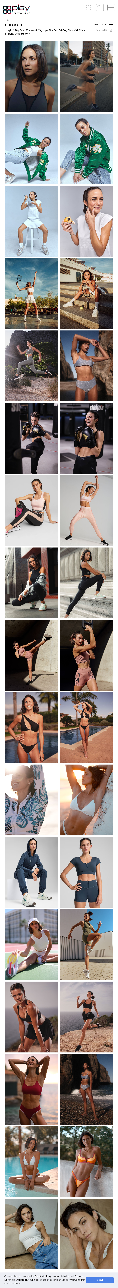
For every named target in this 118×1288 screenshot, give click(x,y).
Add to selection (103, 24)
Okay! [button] (100, 1280)
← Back (8, 20)
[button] (22, 1283)
